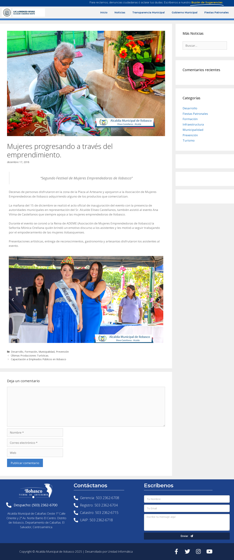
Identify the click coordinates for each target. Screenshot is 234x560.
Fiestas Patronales (216, 12)
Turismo (189, 140)
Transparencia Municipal (148, 12)
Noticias (120, 12)
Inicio (103, 12)
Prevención (62, 351)
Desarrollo (17, 351)
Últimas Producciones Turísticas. (30, 355)
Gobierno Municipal (184, 12)
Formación (31, 351)
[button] (71, 340)
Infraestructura (193, 124)
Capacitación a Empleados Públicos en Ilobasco (38, 359)
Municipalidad (47, 351)
